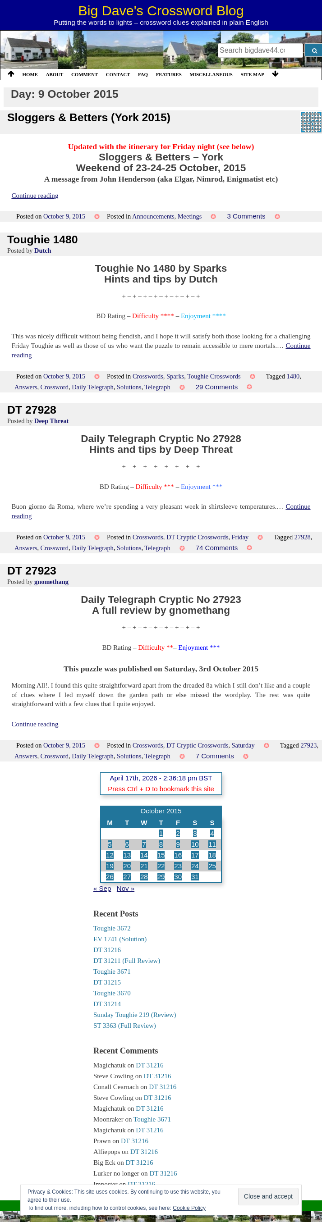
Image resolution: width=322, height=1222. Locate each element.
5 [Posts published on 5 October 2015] (109, 844)
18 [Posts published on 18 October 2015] (212, 855)
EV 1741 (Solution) (120, 939)
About (55, 74)
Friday (240, 537)
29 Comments (217, 387)
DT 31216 (107, 949)
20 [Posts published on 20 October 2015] (127, 866)
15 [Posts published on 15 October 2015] (161, 855)
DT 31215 (107, 982)
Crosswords (148, 376)
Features (169, 74)
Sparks (175, 376)
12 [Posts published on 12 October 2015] (110, 855)
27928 (302, 537)
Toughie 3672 (112, 928)
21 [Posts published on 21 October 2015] (144, 866)
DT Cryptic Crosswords (197, 537)
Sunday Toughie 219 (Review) (134, 1014)
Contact (118, 74)
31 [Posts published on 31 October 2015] (195, 876)
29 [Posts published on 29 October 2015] (161, 876)
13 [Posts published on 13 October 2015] (127, 855)
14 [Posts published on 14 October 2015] (144, 855)
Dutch (42, 250)
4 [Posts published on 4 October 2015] (212, 833)
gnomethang (51, 581)
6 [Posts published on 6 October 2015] (127, 844)
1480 (292, 376)
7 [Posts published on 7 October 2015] (144, 844)
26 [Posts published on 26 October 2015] (110, 876)
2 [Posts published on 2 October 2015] (177, 833)
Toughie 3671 (112, 971)
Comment (84, 74)
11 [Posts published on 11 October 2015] (212, 844)
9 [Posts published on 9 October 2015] (177, 844)
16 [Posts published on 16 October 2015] (178, 855)
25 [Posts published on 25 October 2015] (212, 866)
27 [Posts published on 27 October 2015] (127, 876)
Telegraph (157, 387)
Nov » (125, 888)
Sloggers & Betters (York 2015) (88, 117)
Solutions (129, 387)
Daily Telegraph (93, 387)
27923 (308, 745)
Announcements (153, 216)
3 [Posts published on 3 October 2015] (195, 833)
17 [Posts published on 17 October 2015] (195, 855)
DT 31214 (107, 1004)
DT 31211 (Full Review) (126, 960)
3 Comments (246, 216)
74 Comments (217, 548)
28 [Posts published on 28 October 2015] (144, 876)
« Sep (102, 888)
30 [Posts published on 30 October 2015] (178, 876)
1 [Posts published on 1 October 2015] (161, 833)
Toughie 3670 (112, 993)
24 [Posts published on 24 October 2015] (195, 866)
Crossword (55, 387)
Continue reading (34, 195)
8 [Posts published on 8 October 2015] (161, 844)
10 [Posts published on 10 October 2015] (195, 844)
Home (30, 74)
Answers (25, 387)
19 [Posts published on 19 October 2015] (110, 866)
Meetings (190, 216)
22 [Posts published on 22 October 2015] (161, 866)
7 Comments (215, 756)
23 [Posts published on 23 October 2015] (178, 866)
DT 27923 (31, 571)
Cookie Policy (189, 1208)
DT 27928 (31, 410)
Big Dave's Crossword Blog (161, 10)
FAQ (143, 74)
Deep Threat (51, 420)
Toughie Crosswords (214, 376)
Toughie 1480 (42, 239)
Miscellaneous (210, 74)
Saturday (243, 745)
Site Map (252, 74)
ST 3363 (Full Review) (124, 1025)
